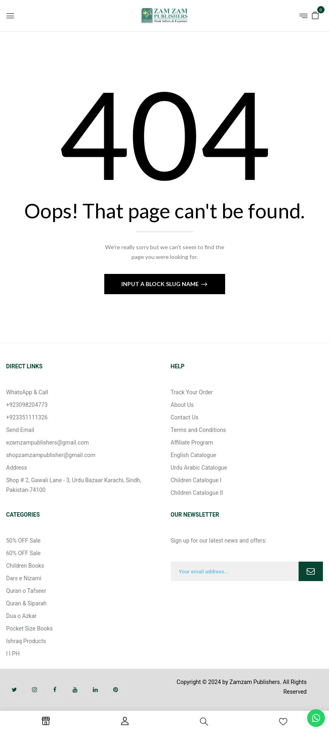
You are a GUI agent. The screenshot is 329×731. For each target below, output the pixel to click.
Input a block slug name (160, 283)
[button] (315, 14)
